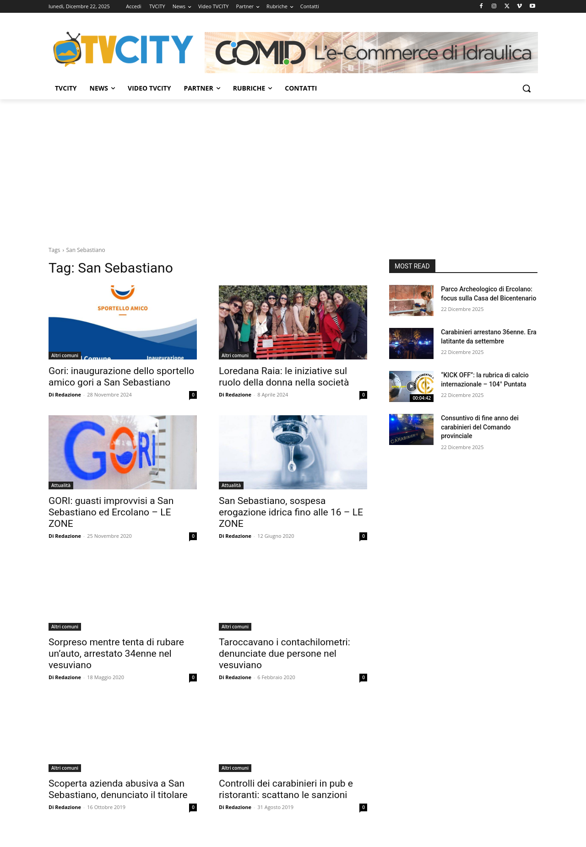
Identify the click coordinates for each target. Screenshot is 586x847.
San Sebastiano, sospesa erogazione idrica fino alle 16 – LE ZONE (291, 512)
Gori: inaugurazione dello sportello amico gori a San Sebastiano (121, 376)
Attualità (61, 485)
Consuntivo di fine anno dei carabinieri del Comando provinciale (480, 427)
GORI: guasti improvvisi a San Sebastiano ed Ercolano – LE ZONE (111, 512)
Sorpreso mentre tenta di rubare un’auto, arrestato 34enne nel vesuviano (116, 653)
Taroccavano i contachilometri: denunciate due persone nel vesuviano (284, 653)
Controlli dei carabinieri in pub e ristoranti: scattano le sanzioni (286, 789)
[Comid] (371, 52)
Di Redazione (65, 394)
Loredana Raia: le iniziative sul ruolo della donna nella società (284, 376)
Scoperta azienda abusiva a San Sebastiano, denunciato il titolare (118, 789)
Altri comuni (64, 355)
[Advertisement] (293, 168)
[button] (526, 88)
